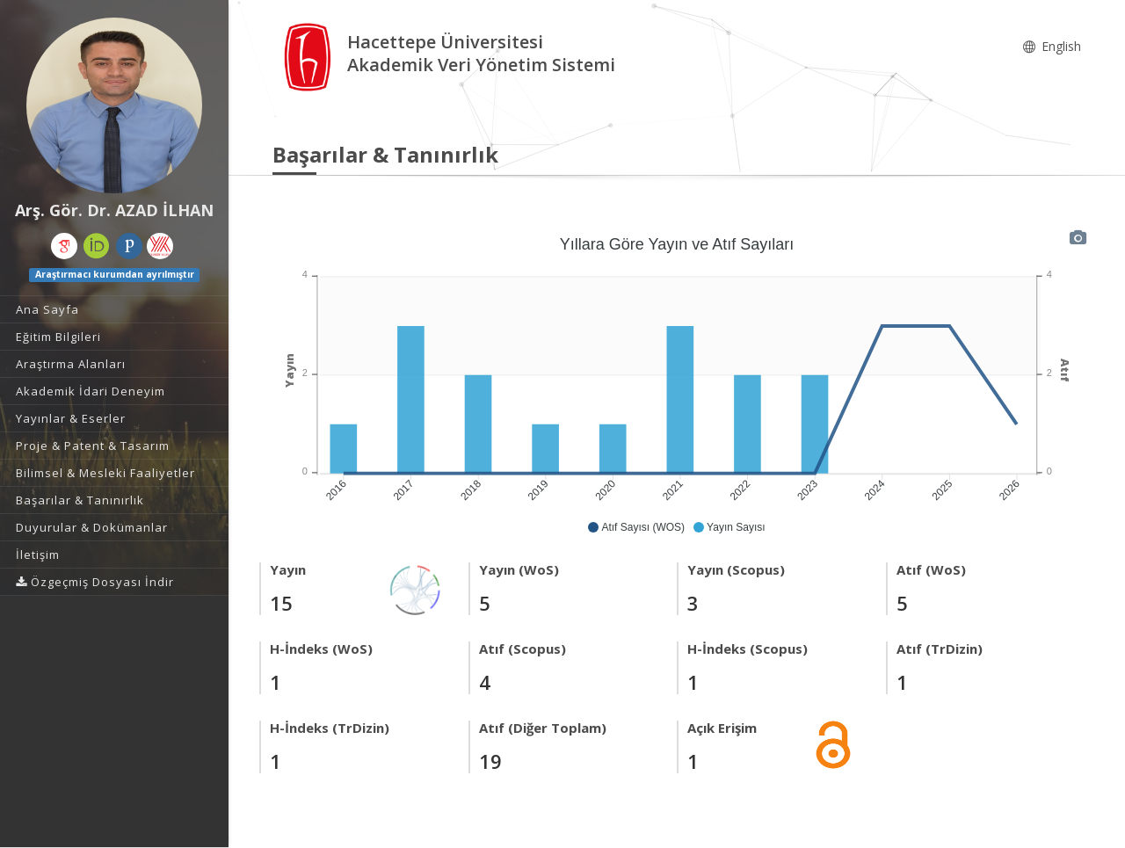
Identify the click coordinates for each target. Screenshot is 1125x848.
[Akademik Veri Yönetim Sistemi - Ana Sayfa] (309, 55)
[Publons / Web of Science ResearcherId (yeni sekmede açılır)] (129, 246)
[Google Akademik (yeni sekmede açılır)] (64, 246)
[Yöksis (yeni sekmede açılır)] (160, 246)
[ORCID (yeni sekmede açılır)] (97, 246)
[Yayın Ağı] (415, 588)
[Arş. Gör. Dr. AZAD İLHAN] (114, 105)
